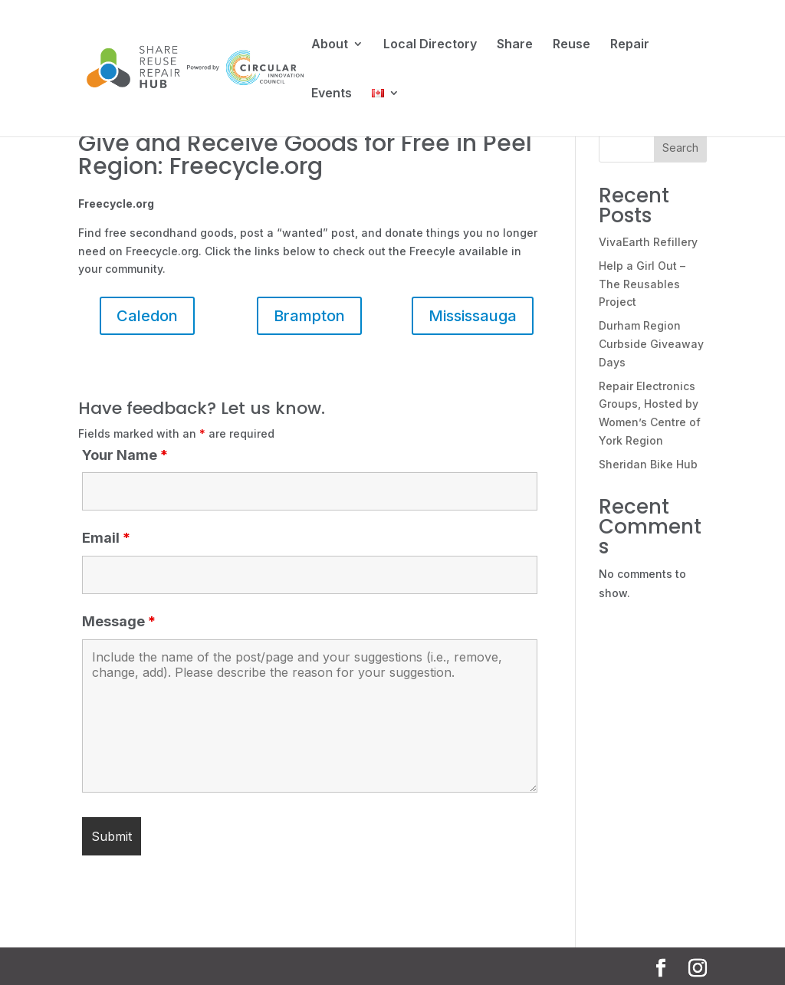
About (329, 44)
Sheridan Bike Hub (648, 464)
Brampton (309, 316)
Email (106, 538)
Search (680, 147)
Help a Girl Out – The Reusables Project (642, 284)
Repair (629, 44)
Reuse (571, 44)
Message (119, 621)
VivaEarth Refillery (648, 241)
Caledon (147, 316)
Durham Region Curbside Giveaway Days (651, 344)
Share (515, 44)
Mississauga (473, 316)
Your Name (125, 455)
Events (331, 93)
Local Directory (430, 44)
